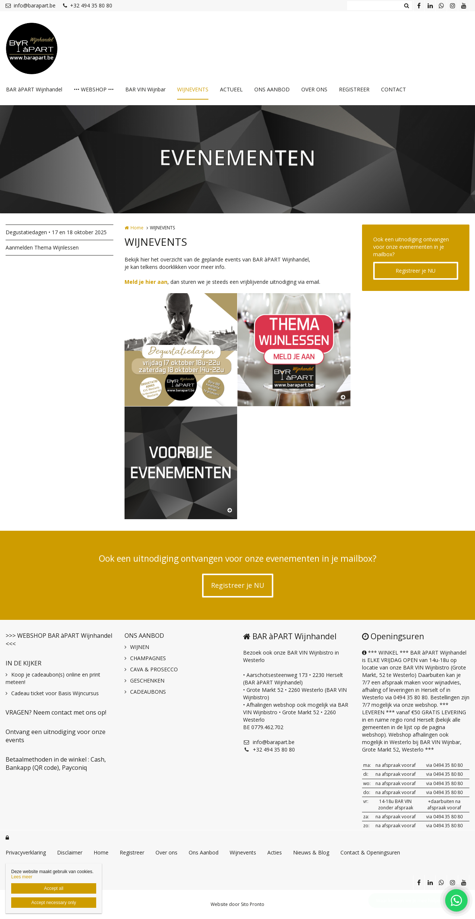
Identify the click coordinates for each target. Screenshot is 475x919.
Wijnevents (243, 852)
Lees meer (21, 876)
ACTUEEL (231, 89)
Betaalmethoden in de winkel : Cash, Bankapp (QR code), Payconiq (56, 763)
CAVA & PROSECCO (154, 669)
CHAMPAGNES (148, 658)
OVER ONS (314, 89)
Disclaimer (69, 852)
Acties (274, 852)
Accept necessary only (53, 902)
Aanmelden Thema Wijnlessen (42, 247)
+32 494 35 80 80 (87, 5)
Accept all (53, 888)
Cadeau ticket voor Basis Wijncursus (55, 693)
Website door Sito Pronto (237, 904)
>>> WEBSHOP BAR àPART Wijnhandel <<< (59, 639)
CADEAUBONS (148, 691)
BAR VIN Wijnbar (145, 89)
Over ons (166, 852)
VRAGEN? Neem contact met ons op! (56, 712)
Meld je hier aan (146, 281)
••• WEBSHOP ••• (94, 89)
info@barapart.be (31, 5)
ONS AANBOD (272, 89)
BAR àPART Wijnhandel (34, 89)
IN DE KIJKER (23, 663)
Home (137, 228)
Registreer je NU (415, 270)
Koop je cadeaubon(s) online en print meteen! (53, 678)
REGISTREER (354, 89)
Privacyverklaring (26, 852)
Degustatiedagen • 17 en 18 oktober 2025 (56, 232)
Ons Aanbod (203, 852)
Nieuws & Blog (311, 852)
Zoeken (406, 5)
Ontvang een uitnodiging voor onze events (56, 736)
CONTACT (393, 89)
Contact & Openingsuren (370, 852)
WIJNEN (139, 646)
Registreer (132, 852)
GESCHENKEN (147, 680)
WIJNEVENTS (192, 89)
